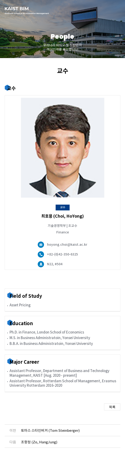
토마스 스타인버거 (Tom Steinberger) (50, 431)
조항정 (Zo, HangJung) (39, 442)
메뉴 (114, 10)
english (100, 10)
